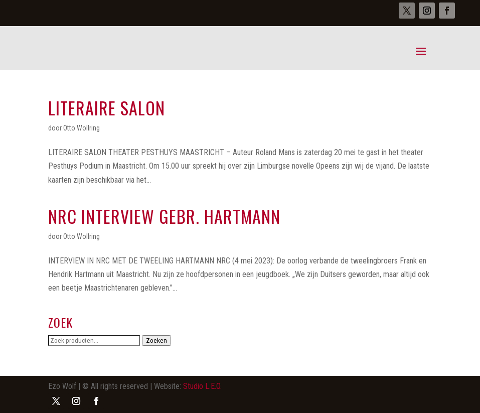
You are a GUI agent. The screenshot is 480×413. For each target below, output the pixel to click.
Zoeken (156, 340)
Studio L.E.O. (202, 386)
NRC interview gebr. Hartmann (164, 216)
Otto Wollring (81, 128)
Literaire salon (106, 107)
